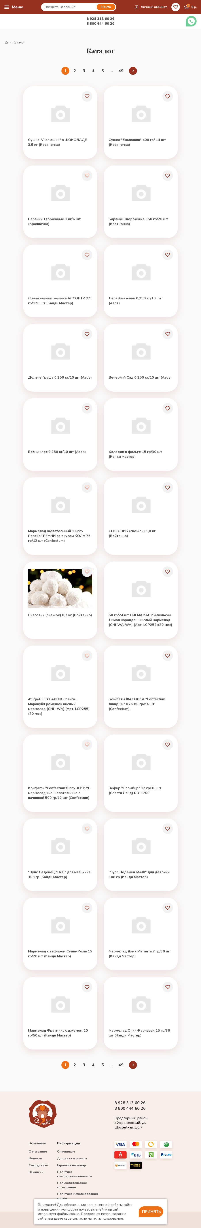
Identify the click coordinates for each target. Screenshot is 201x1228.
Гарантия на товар (71, 1165)
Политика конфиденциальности (74, 1174)
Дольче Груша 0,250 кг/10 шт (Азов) (60, 377)
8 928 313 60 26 (100, 18)
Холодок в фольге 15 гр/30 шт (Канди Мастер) (135, 454)
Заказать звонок (191, 21)
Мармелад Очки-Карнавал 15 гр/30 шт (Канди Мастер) (139, 1033)
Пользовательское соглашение (72, 1185)
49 (121, 70)
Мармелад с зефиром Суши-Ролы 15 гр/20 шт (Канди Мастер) (60, 954)
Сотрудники (38, 1165)
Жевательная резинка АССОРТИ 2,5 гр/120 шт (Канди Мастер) (59, 301)
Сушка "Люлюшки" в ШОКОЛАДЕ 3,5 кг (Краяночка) (57, 142)
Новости (35, 1158)
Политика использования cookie (77, 1196)
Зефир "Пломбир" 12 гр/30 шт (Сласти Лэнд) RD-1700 (135, 790)
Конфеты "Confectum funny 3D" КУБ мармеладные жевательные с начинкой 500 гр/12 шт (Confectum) (59, 793)
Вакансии (36, 1172)
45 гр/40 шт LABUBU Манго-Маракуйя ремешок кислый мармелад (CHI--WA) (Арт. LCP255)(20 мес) (59, 706)
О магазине (38, 1151)
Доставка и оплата (72, 1158)
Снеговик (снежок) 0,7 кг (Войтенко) (60, 615)
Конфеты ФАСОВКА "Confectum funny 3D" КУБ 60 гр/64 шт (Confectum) (137, 704)
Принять (151, 1211)
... (111, 70)
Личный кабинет (150, 7)
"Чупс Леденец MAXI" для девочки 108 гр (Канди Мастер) (139, 874)
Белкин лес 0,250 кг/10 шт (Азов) (57, 451)
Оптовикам (66, 1151)
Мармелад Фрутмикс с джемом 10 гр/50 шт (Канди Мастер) (58, 1033)
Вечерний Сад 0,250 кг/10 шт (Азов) (140, 377)
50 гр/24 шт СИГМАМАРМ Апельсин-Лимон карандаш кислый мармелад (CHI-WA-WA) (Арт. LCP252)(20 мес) (140, 620)
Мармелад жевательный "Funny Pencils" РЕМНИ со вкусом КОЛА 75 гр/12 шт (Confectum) (59, 536)
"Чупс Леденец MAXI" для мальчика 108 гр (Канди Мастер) (59, 874)
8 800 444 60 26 (100, 23)
